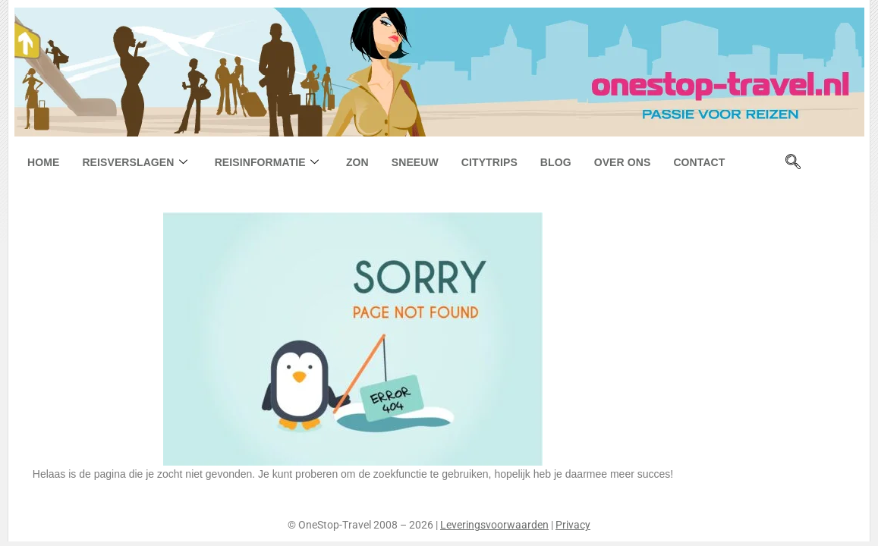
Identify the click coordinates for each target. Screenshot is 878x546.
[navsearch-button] (793, 163)
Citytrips (489, 162)
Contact (699, 162)
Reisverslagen (134, 162)
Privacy (572, 525)
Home (43, 162)
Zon (357, 162)
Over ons (622, 162)
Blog (555, 162)
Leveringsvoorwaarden (494, 525)
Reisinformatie (267, 162)
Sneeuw (415, 162)
